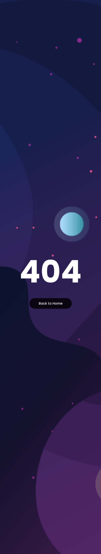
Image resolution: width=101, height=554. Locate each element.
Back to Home (50, 303)
